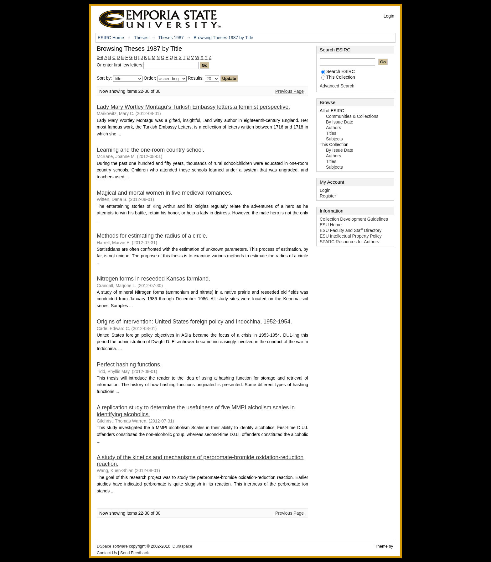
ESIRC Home (111, 37)
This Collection (338, 77)
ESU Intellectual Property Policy (351, 236)
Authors (333, 127)
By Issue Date (339, 121)
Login (389, 15)
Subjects (334, 138)
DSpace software (112, 546)
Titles (331, 133)
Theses (141, 37)
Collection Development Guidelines (354, 219)
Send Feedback (134, 552)
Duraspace (182, 546)
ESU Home (331, 224)
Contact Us (107, 552)
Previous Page (289, 91)
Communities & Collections (352, 116)
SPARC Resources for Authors (349, 241)
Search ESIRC (338, 71)
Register (328, 195)
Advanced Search (337, 85)
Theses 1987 (171, 37)
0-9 (100, 57)
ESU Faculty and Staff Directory (350, 230)
